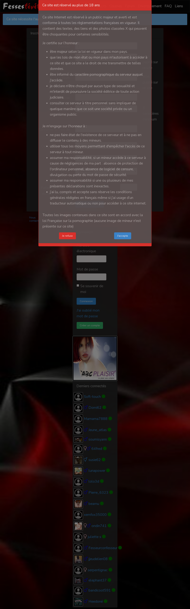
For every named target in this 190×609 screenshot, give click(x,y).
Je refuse (67, 236)
